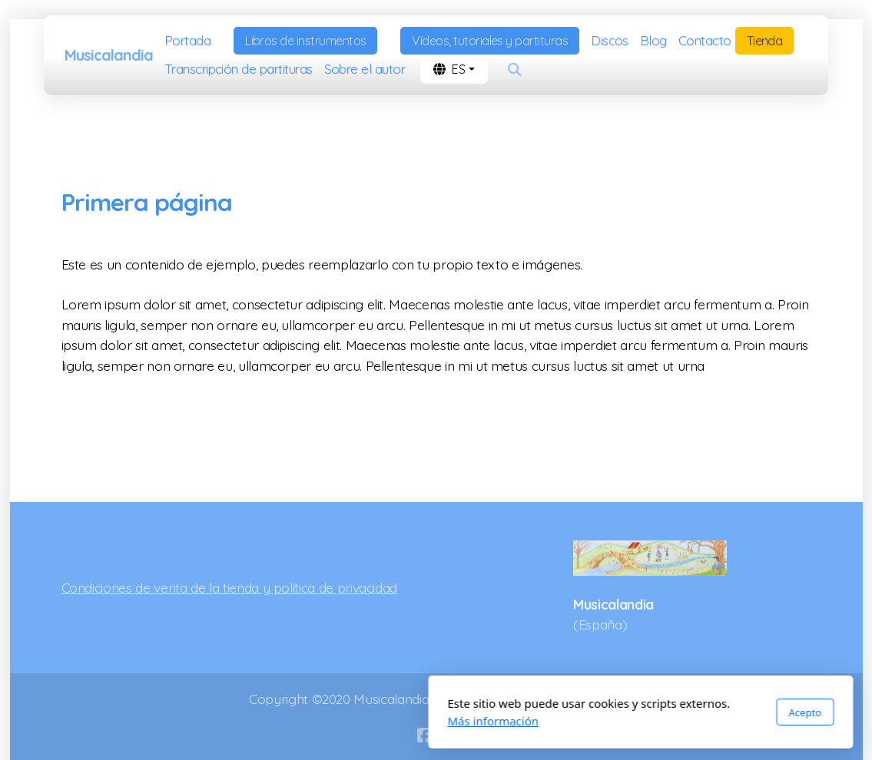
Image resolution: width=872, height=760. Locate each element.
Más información (288, 721)
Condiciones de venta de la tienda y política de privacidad (229, 587)
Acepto (600, 712)
